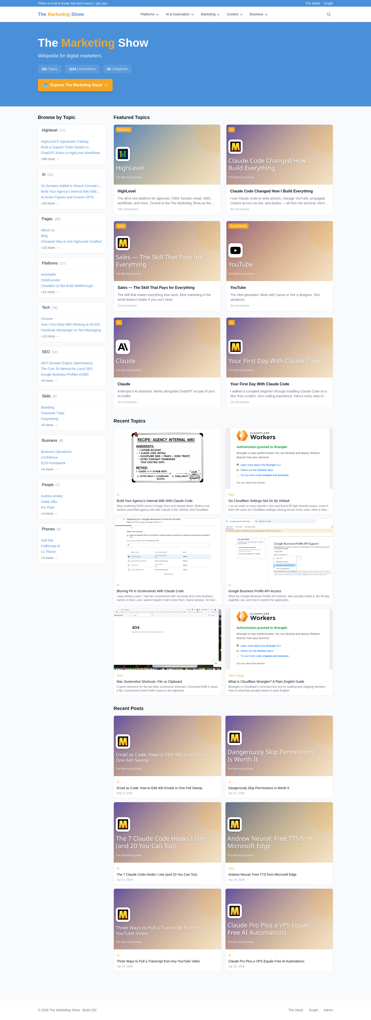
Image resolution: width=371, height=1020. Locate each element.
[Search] (329, 14)
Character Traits (53, 413)
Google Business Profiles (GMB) (65, 374)
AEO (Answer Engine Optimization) (67, 363)
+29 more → (50, 203)
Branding (47, 407)
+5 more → (49, 469)
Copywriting (49, 419)
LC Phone (48, 552)
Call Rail (47, 540)
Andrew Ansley (52, 496)
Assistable (48, 274)
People (51, 485)
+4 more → (49, 513)
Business (259, 14)
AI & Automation (180, 14)
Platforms (150, 14)
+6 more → (49, 425)
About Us (48, 230)
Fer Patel (47, 507)
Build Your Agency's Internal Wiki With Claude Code (69, 192)
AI (47, 175)
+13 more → (50, 336)
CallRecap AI (50, 546)
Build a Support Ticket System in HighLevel (65, 147)
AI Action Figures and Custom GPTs (67, 197)
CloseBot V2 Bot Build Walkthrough (67, 286)
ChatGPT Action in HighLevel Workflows (70, 153)
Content (235, 14)
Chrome (47, 319)
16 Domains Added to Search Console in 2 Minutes (71, 186)
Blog (44, 236)
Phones (51, 529)
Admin (328, 1010)
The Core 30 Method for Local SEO (67, 369)
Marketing (210, 14)
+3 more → (49, 558)
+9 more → (49, 380)
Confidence (49, 457)
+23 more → (50, 248)
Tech (50, 307)
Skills (49, 396)
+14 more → (50, 292)
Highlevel (53, 130)
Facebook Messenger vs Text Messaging (71, 330)
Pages (51, 219)
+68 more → (50, 159)
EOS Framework (53, 463)
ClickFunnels (50, 280)
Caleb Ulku (49, 502)
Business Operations (56, 452)
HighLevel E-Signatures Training (64, 141)
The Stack (312, 3)
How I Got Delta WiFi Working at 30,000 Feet (70, 325)
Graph (328, 3)
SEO (50, 352)
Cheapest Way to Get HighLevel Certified (71, 241)
